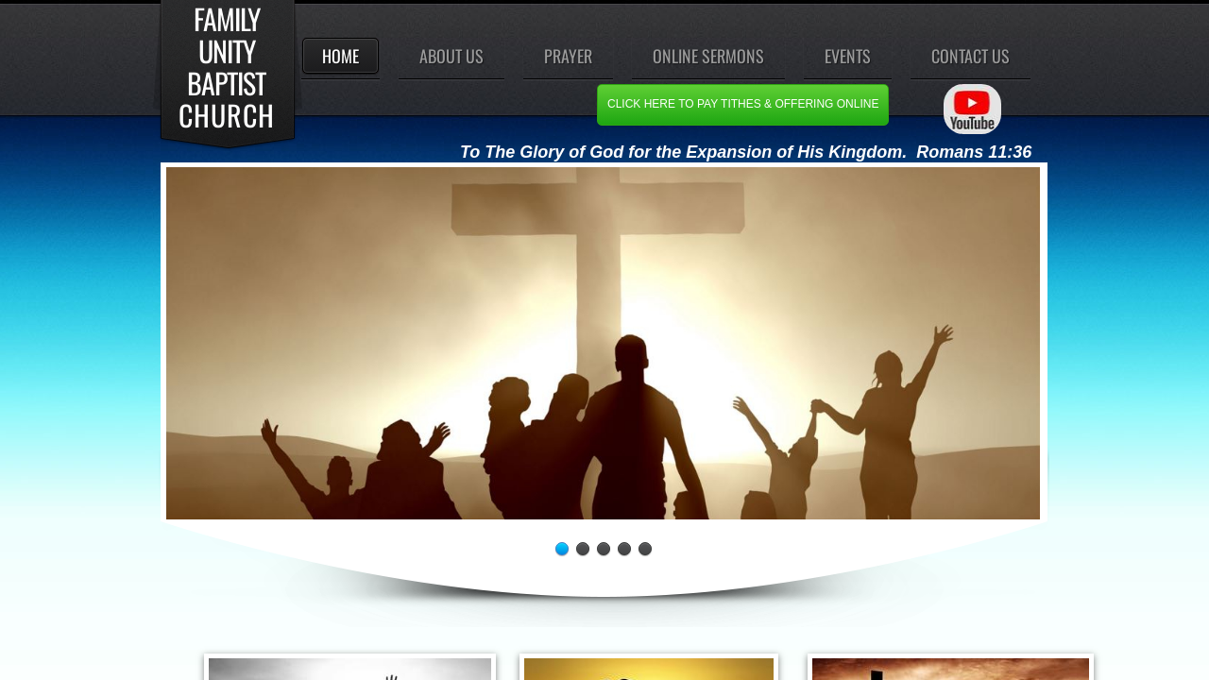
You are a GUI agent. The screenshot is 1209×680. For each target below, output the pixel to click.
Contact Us (970, 55)
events (848, 55)
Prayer (568, 55)
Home (340, 55)
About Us (451, 55)
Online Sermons (708, 55)
